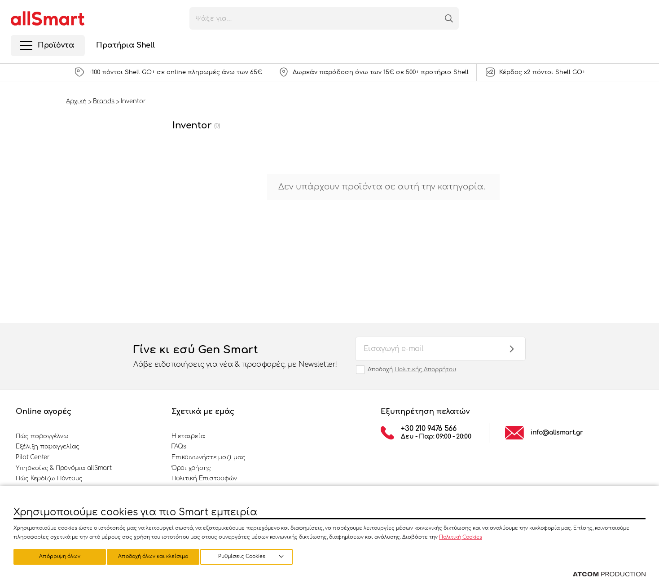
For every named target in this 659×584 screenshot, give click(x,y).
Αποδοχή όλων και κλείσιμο (254, 556)
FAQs (178, 446)
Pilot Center (33, 457)
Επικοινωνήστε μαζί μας (208, 457)
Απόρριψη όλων (156, 556)
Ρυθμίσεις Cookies (55, 556)
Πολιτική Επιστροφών (204, 478)
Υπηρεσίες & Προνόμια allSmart (63, 468)
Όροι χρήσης (191, 468)
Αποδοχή (412, 369)
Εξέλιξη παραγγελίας (47, 446)
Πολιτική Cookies (460, 536)
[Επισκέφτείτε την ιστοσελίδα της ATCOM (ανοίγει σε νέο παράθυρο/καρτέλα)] (609, 574)
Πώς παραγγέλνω (42, 436)
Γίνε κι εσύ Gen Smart (235, 357)
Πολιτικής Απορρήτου (425, 369)
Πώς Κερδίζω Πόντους (49, 478)
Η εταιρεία (188, 436)
